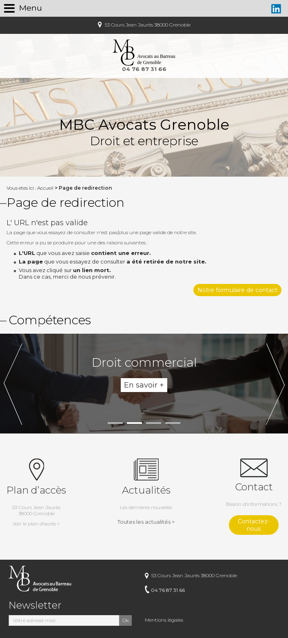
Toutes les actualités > (146, 521)
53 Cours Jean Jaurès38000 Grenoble (36, 515)
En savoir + (144, 385)
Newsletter (35, 605)
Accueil (45, 188)
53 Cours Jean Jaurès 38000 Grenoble (147, 25)
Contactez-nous (254, 525)
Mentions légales (164, 620)
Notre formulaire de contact (237, 290)
